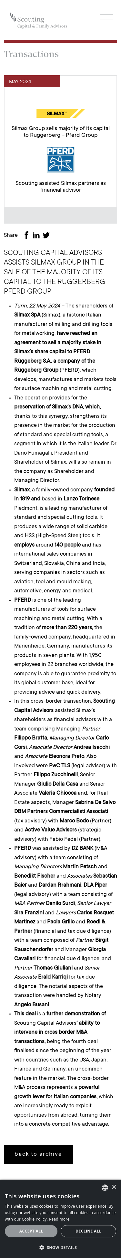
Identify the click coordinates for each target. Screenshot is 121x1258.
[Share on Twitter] (47, 236)
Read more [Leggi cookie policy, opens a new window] (59, 1219)
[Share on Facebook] (28, 236)
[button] (60, 1247)
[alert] (60, 1219)
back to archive (38, 1154)
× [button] (113, 1187)
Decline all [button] (88, 1231)
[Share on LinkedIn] (37, 236)
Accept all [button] (31, 1231)
